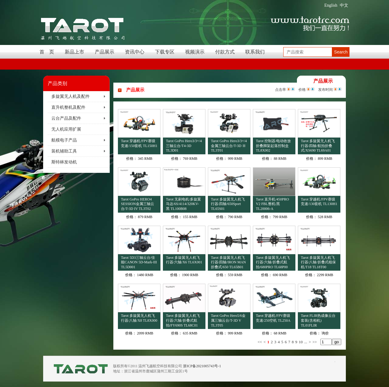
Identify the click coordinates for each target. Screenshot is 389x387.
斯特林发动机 (64, 162)
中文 (344, 5)
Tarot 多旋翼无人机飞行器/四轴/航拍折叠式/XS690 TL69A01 (318, 145)
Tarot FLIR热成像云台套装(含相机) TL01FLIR (318, 320)
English (330, 5)
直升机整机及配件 (68, 107)
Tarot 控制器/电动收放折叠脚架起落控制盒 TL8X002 (273, 145)
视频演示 (195, 51)
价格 (302, 89)
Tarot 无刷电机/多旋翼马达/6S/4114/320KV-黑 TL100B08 (183, 204)
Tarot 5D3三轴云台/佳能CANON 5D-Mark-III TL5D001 (139, 262)
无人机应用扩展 (66, 129)
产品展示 (104, 51)
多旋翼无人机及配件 (70, 96)
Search (340, 52)
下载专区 (164, 51)
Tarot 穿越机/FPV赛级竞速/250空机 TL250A (273, 318)
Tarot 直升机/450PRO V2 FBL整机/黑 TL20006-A (272, 204)
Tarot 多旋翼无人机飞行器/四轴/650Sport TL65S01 (228, 204)
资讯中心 (134, 51)
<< (259, 342)
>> (314, 342)
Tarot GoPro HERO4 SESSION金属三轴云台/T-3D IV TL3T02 (137, 204)
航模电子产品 (64, 140)
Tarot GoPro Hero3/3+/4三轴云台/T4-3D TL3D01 (184, 145)
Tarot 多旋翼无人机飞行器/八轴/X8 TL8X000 (139, 318)
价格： (131, 158)
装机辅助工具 (64, 151)
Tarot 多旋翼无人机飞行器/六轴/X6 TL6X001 (184, 260)
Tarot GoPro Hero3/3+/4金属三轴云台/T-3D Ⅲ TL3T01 (229, 145)
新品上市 (74, 51)
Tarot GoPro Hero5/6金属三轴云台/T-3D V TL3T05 (228, 320)
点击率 (280, 89)
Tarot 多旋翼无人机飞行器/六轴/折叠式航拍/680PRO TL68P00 (273, 262)
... (305, 342)
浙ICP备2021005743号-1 (202, 366)
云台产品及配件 (66, 118)
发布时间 (325, 89)
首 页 (47, 51)
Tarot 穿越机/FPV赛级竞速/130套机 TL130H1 (319, 201)
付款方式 (225, 51)
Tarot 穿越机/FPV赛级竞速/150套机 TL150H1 (139, 143)
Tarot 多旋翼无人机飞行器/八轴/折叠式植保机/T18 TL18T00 (318, 262)
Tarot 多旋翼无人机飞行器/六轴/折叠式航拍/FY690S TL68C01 (183, 320)
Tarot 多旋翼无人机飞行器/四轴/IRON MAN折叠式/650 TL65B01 (228, 262)
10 (301, 342)
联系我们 (255, 51)
